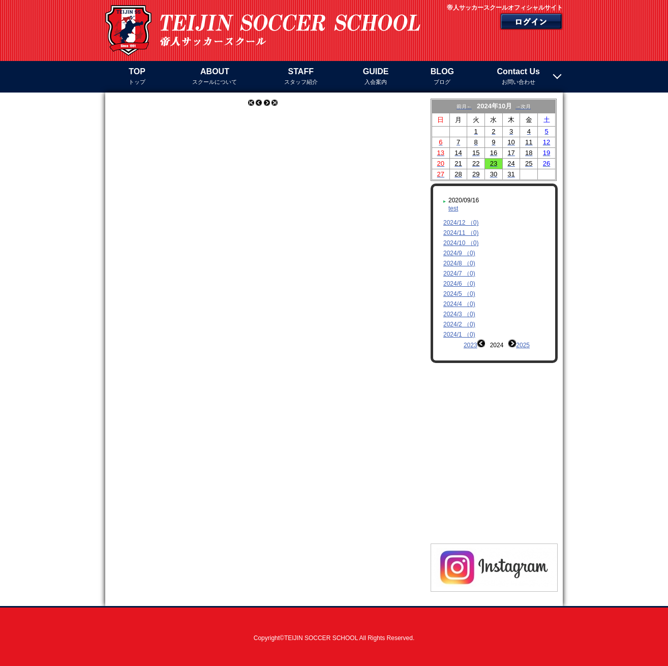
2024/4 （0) (459, 304)
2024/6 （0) (459, 283)
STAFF (300, 77)
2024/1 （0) (459, 334)
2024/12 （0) (460, 222)
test (453, 208)
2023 (470, 345)
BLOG (442, 77)
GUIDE (376, 77)
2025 (523, 345)
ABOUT (214, 77)
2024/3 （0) (459, 314)
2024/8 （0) (459, 263)
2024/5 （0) (459, 293)
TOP (137, 77)
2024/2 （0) (459, 324)
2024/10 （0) (460, 243)
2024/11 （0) (460, 232)
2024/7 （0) (459, 273)
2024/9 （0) (459, 253)
